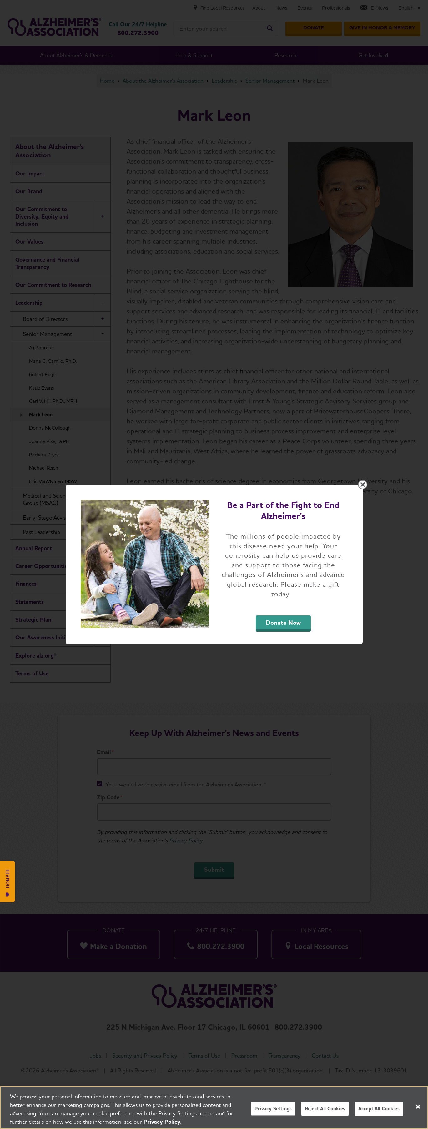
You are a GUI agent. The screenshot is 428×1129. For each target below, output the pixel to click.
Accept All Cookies (379, 1110)
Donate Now (283, 622)
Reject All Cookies (325, 1110)
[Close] (418, 1108)
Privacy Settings (273, 1110)
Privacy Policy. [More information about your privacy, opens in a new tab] (163, 1123)
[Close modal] (362, 484)
